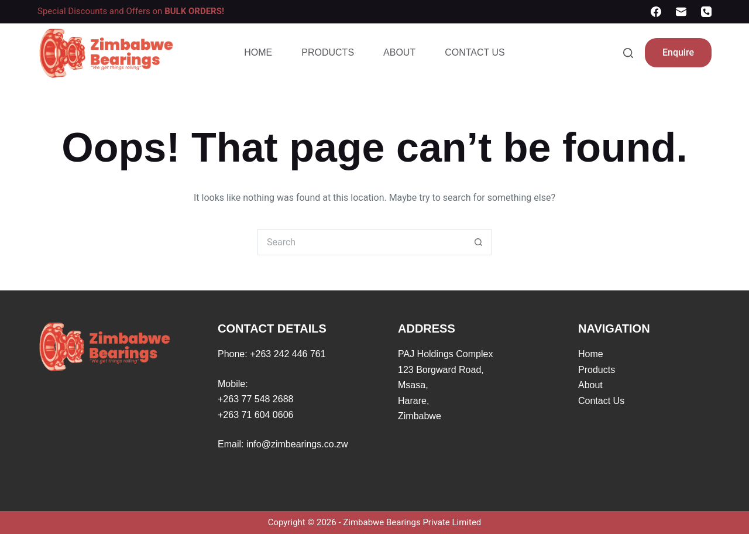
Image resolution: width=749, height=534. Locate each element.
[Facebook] (656, 11)
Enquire (678, 52)
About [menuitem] (399, 52)
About (590, 385)
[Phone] (706, 11)
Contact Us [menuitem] (475, 52)
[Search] (628, 53)
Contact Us (601, 401)
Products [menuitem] (327, 52)
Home (590, 354)
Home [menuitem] (258, 52)
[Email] (681, 11)
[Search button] (478, 242)
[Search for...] (361, 242)
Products (596, 370)
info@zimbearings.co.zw (297, 444)
